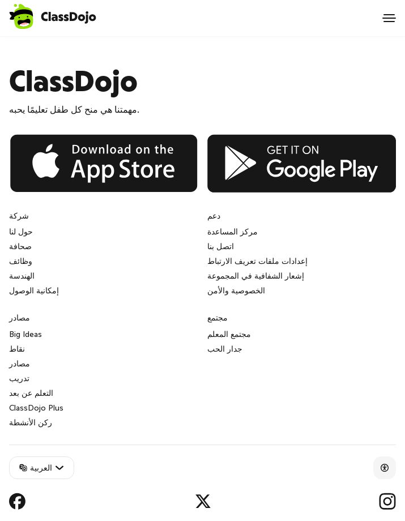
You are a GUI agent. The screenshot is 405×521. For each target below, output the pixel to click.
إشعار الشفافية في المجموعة (255, 276)
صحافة (20, 246)
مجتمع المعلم (229, 334)
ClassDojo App (31, 43)
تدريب (19, 378)
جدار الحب (224, 349)
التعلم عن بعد (31, 393)
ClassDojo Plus (36, 408)
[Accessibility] (384, 467)
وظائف (20, 261)
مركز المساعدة (232, 232)
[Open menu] (389, 18)
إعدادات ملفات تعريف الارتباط (257, 261)
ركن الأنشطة (30, 422)
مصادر (19, 363)
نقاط (17, 349)
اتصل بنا (220, 246)
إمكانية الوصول (34, 290)
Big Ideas (25, 334)
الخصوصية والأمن (236, 290)
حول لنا (21, 232)
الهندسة (22, 276)
